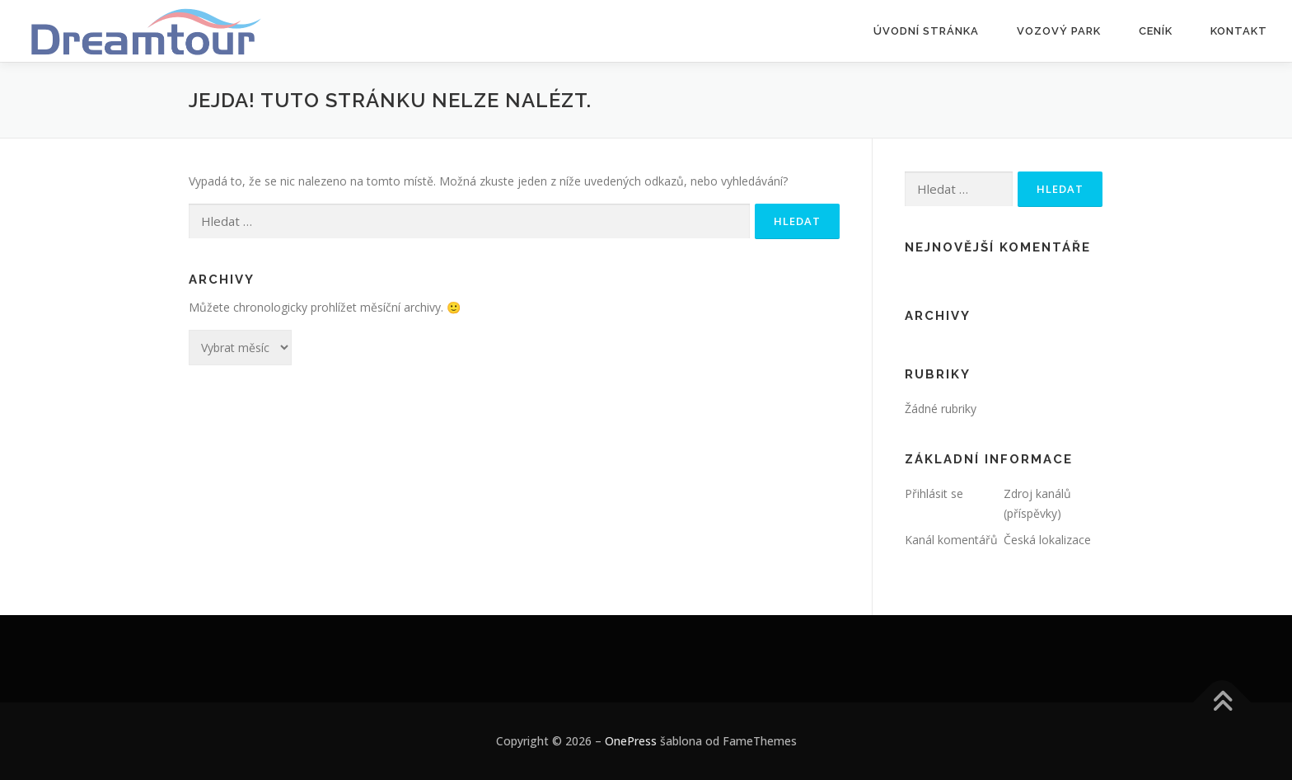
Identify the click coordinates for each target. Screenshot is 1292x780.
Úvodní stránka (926, 31)
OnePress (631, 741)
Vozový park (1059, 31)
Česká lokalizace (1047, 539)
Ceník (1156, 31)
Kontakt (1238, 31)
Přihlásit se (934, 493)
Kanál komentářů (951, 539)
